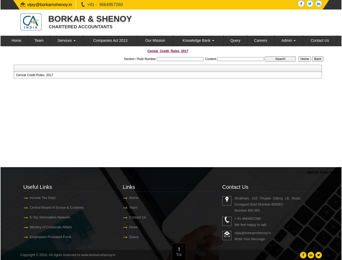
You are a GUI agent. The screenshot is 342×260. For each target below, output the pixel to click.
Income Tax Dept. (43, 198)
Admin (288, 40)
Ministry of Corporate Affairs (51, 227)
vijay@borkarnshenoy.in (49, 4)
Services (67, 40)
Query (235, 40)
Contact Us (320, 40)
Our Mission (155, 40)
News (133, 227)
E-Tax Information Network (50, 217)
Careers (260, 40)
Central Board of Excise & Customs (57, 207)
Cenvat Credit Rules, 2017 (34, 75)
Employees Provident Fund (50, 237)
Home (16, 40)
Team (38, 40)
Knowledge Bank (198, 40)
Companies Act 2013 (110, 40)
